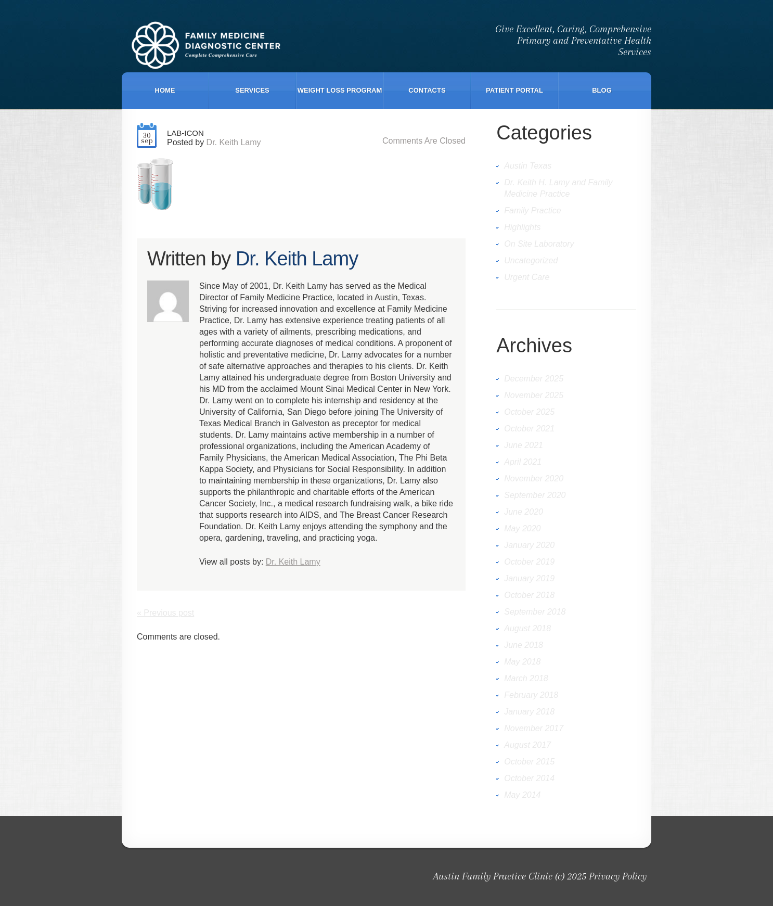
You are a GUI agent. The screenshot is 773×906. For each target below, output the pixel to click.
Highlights (522, 227)
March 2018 (526, 678)
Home (165, 90)
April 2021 (523, 461)
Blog (602, 90)
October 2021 (529, 428)
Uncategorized (531, 260)
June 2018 (523, 645)
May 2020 (522, 528)
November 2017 (533, 728)
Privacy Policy (618, 876)
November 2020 (533, 478)
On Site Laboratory (539, 243)
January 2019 (529, 578)
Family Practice (532, 210)
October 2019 (529, 561)
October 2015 (529, 761)
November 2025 (533, 395)
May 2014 (522, 794)
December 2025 (533, 378)
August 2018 (527, 628)
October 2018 (529, 595)
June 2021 (523, 445)
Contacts (426, 90)
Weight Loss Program (340, 90)
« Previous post (165, 612)
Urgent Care (526, 277)
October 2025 (529, 411)
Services (252, 90)
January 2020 (529, 545)
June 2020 (523, 511)
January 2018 (529, 711)
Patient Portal (514, 90)
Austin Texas (527, 165)
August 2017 (527, 745)
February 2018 (531, 695)
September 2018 (534, 611)
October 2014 (529, 778)
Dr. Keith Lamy (234, 142)
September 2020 (534, 495)
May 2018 (522, 661)
